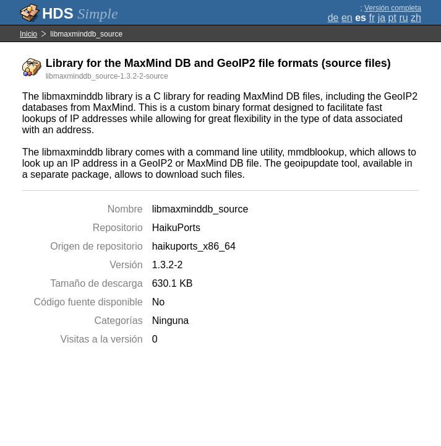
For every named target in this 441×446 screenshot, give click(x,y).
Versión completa (392, 8)
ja (381, 17)
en (347, 17)
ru (403, 17)
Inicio (28, 34)
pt (392, 17)
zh (416, 17)
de (333, 17)
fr (372, 17)
